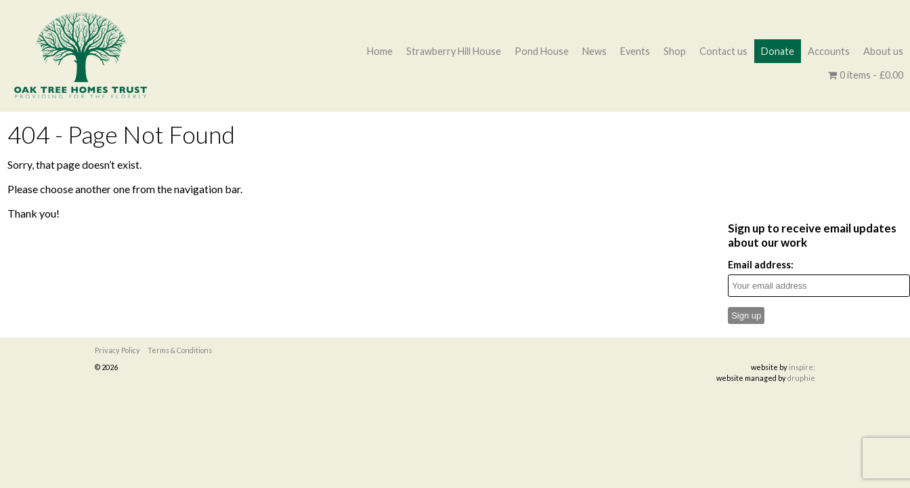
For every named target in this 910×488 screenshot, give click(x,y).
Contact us (723, 51)
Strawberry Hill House (453, 51)
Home (380, 51)
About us (883, 51)
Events (635, 51)
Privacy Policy (117, 350)
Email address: (761, 264)
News (594, 51)
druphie (801, 377)
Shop (675, 51)
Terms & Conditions (180, 350)
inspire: (802, 367)
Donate (777, 51)
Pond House (542, 51)
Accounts (829, 51)
